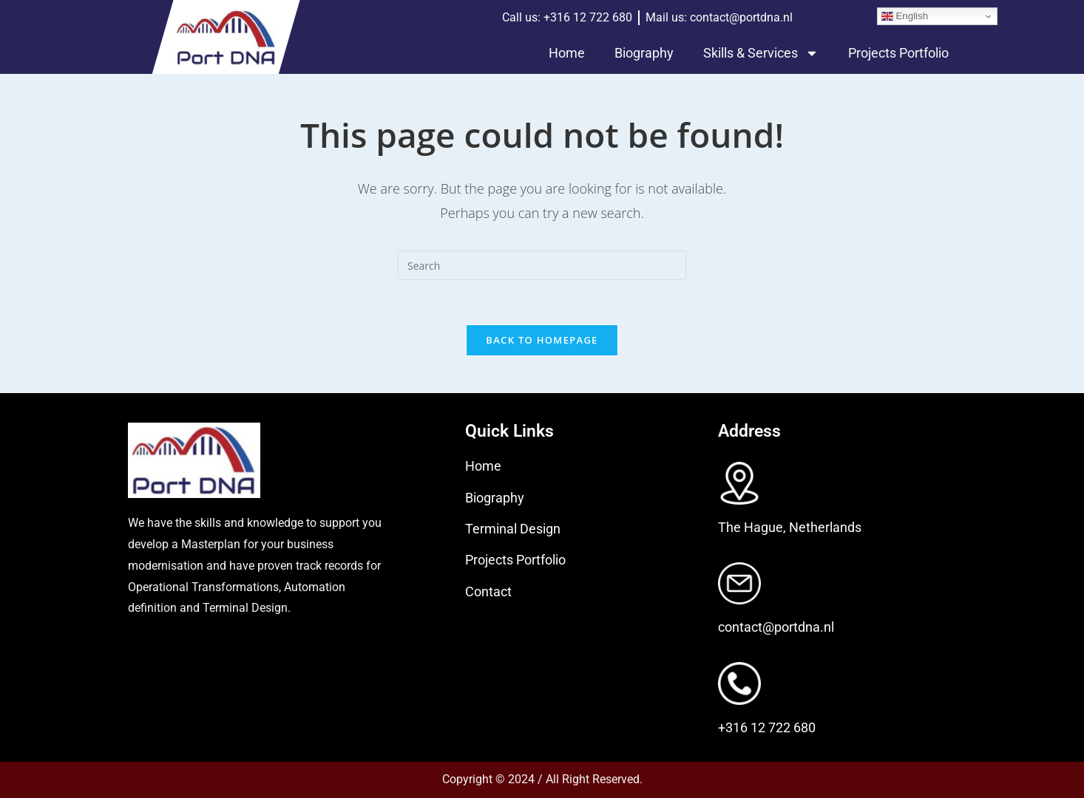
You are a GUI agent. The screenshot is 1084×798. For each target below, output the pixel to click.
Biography (644, 53)
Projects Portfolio (898, 53)
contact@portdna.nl (776, 627)
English (904, 16)
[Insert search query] (542, 265)
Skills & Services (761, 53)
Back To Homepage (541, 340)
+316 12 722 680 (767, 727)
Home (567, 53)
